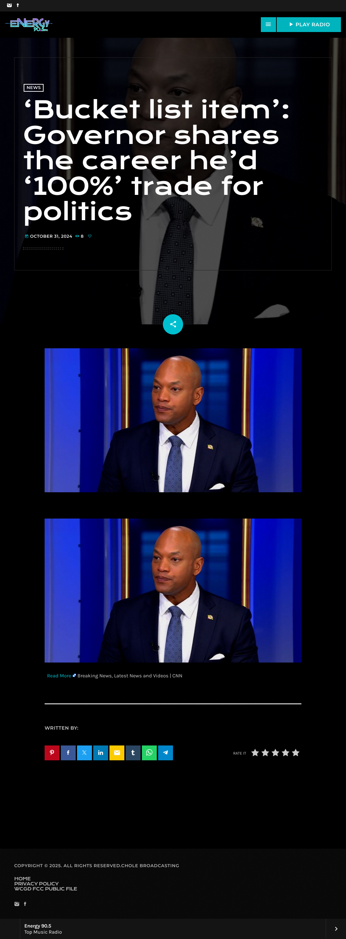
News (34, 87)
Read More (59, 676)
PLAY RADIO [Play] (309, 24)
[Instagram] (9, 5)
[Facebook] (17, 5)
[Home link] (28, 24)
